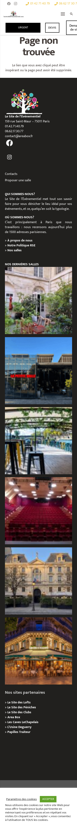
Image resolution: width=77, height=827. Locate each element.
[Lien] (13, 14)
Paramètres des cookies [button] (21, 799)
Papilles (13, 732)
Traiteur (24, 732)
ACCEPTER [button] (48, 799)
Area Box (13, 717)
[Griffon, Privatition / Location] (38, 300)
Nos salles (14, 250)
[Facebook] (9, 3)
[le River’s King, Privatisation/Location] (38, 440)
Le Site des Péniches (21, 707)
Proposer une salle (18, 180)
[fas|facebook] (9, 143)
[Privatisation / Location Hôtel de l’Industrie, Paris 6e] (38, 581)
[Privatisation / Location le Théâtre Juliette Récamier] (38, 510)
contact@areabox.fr (19, 136)
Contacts (11, 174)
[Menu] (63, 14)
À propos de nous (19, 240)
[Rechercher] (71, 14)
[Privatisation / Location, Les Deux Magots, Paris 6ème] (38, 651)
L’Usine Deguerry (19, 727)
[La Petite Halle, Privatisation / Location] (38, 370)
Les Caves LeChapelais (22, 722)
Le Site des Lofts (19, 702)
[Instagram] (15, 3)
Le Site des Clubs (19, 712)
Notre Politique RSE (21, 245)
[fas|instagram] (9, 157)
